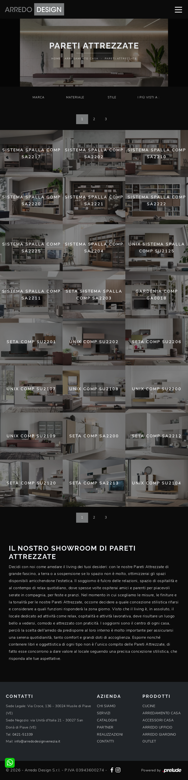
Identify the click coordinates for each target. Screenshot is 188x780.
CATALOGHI (107, 720)
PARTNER (105, 727)
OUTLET (149, 741)
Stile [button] (112, 97)
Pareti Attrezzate (121, 58)
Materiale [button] (75, 97)
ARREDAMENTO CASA (161, 713)
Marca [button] (39, 97)
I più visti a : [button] (149, 97)
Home (56, 58)
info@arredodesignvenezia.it (37, 741)
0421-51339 (22, 734)
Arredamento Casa (81, 58)
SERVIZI (103, 713)
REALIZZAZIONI (110, 734)
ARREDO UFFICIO (157, 727)
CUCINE (148, 706)
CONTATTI (105, 741)
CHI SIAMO (106, 706)
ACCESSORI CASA (158, 720)
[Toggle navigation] (178, 9)
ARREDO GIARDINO (159, 734)
